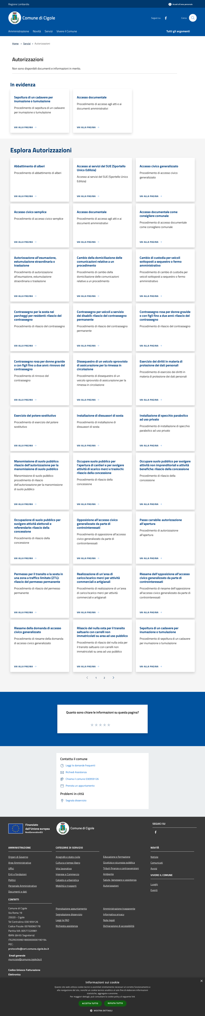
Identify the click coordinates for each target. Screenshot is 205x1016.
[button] (102, 1010)
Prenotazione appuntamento (71, 909)
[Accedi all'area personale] (180, 4)
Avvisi (154, 868)
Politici (12, 880)
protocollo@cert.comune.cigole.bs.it (28, 949)
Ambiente (108, 874)
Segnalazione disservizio (69, 914)
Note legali (109, 920)
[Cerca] (193, 18)
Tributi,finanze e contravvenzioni (121, 868)
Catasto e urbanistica (67, 880)
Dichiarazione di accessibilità (118, 926)
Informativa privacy (113, 914)
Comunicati (157, 863)
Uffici (11, 868)
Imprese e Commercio (67, 874)
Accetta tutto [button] (90, 1003)
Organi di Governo (18, 857)
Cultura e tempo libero (68, 863)
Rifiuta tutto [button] (115, 1003)
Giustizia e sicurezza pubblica (119, 862)
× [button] (201, 981)
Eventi (154, 890)
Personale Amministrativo (22, 886)
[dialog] (102, 997)
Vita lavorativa (64, 868)
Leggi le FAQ (62, 920)
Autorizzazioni (111, 886)
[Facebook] (164, 18)
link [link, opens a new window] (133, 996)
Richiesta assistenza (67, 926)
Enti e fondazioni (17, 874)
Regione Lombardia (18, 4)
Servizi (27, 43)
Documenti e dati (17, 891)
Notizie (154, 857)
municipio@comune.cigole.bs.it (25, 959)
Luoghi (154, 884)
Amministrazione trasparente (119, 909)
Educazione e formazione (116, 857)
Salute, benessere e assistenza (119, 880)
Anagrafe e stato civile (68, 857)
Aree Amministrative (19, 863)
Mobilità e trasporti (66, 886)
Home (15, 43)
